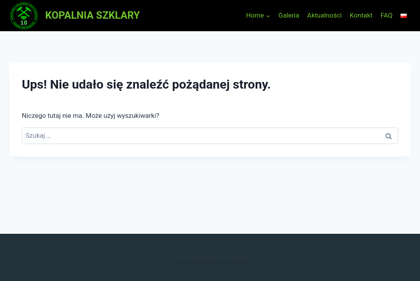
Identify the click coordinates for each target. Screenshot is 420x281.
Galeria (288, 15)
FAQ (387, 15)
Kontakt (361, 15)
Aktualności (324, 15)
